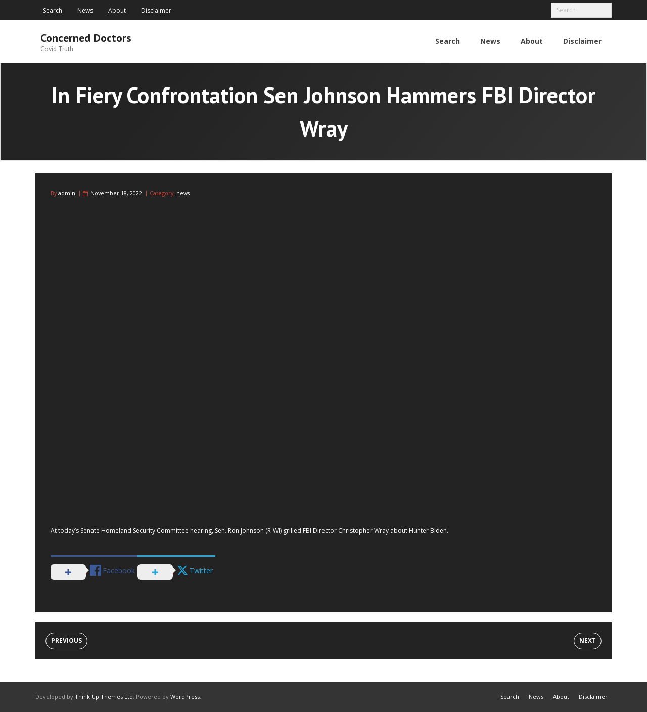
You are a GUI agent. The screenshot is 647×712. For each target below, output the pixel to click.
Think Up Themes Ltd (104, 696)
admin (66, 193)
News (85, 10)
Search (52, 10)
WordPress (185, 696)
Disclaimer (156, 10)
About (117, 10)
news (183, 193)
